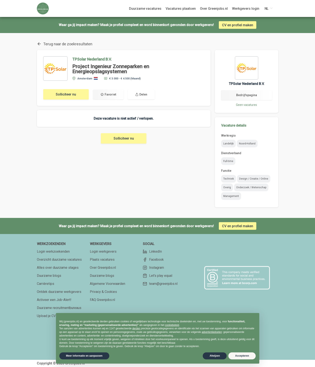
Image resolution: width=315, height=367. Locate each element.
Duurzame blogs (49, 276)
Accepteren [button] (242, 355)
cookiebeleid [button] (172, 325)
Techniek (228, 178)
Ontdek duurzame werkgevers (59, 292)
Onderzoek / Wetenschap (251, 187)
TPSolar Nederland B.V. (92, 59)
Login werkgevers (103, 251)
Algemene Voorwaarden (107, 284)
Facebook (153, 260)
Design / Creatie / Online (253, 178)
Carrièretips (45, 284)
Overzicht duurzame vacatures (59, 260)
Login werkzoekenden (53, 251)
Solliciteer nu (66, 94)
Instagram (153, 268)
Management (231, 196)
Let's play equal (157, 276)
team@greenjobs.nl (160, 284)
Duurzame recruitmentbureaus (59, 308)
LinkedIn (152, 251)
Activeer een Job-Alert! (54, 300)
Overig (227, 187)
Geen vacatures (246, 105)
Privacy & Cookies (103, 292)
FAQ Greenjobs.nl (102, 300)
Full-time (228, 161)
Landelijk (228, 143)
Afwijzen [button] (215, 355)
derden (136, 328)
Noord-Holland (247, 143)
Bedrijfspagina (246, 95)
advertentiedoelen (212, 332)
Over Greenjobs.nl (103, 268)
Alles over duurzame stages (58, 268)
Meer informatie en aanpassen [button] (84, 355)
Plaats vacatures (102, 260)
